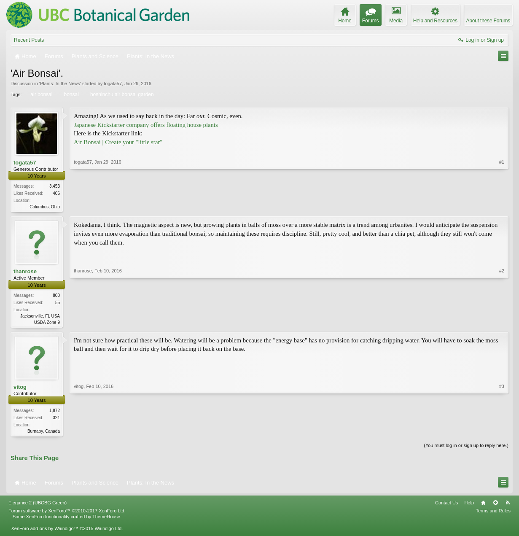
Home (483, 505)
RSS (508, 505)
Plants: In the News (60, 83)
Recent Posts (29, 40)
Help (469, 505)
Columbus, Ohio (45, 207)
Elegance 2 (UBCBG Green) (37, 505)
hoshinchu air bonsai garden (121, 94)
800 (56, 296)
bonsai (70, 94)
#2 (501, 321)
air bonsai (40, 94)
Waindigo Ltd (107, 530)
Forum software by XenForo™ (67, 513)
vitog (20, 388)
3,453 (54, 186)
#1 (501, 205)
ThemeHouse (106, 519)
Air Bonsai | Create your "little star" (118, 142)
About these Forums (488, 21)
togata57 (113, 83)
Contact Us (446, 505)
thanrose (25, 272)
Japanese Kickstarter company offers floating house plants (146, 124)
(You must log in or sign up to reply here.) (466, 447)
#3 (501, 431)
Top (495, 505)
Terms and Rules (493, 513)
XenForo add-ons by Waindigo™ (44, 530)
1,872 (54, 412)
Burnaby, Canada (43, 433)
